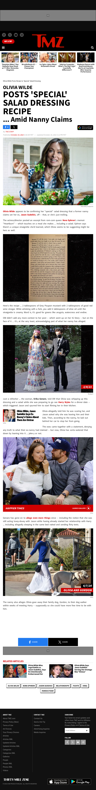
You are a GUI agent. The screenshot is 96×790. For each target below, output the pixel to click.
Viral (84, 686)
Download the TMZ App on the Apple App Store (58, 782)
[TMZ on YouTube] (77, 742)
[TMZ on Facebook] (4, 35)
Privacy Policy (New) (11, 722)
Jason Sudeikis (45, 686)
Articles (6, 736)
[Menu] (3, 47)
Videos (5, 770)
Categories (7, 750)
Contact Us (38, 718)
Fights (76, 686)
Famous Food (48, 691)
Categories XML (9, 753)
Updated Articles (9, 743)
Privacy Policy (70, 725)
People (5, 760)
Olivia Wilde (13, 686)
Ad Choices (7, 729)
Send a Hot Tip (39, 722)
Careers (37, 725)
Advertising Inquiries (42, 729)
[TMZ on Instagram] (22, 35)
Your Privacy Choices (11, 732)
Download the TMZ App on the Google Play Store (80, 781)
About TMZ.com (9, 718)
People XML (7, 764)
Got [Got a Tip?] (8, 41)
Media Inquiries (40, 732)
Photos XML (7, 767)
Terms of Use (8, 725)
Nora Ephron (29, 686)
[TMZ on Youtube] (16, 35)
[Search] (92, 47)
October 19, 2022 (17, 135)
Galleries (6, 757)
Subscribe (86, 730)
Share (33, 642)
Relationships (62, 686)
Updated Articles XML (11, 746)
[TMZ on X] (10, 35)
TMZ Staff (9, 131)
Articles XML (8, 739)
